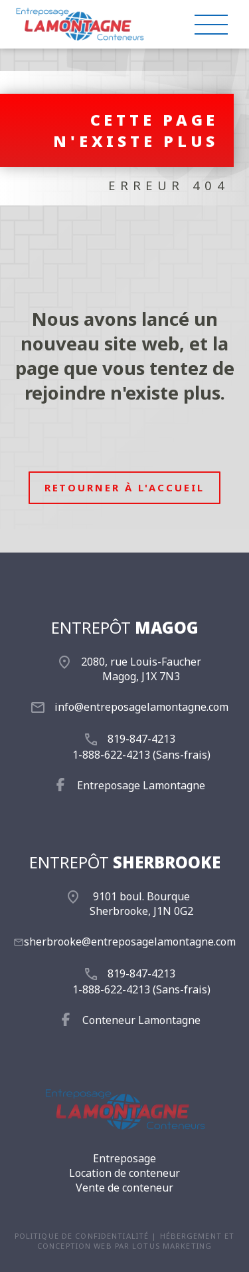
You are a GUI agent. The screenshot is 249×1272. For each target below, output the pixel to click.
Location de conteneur (124, 1173)
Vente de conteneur (124, 1187)
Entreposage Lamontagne (141, 785)
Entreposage (124, 1158)
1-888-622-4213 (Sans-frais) (141, 754)
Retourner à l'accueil (124, 487)
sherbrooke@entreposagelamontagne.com (130, 941)
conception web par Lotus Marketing (124, 1246)
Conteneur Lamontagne (141, 1020)
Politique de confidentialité (82, 1236)
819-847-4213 (141, 738)
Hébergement (191, 1236)
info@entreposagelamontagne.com (141, 707)
